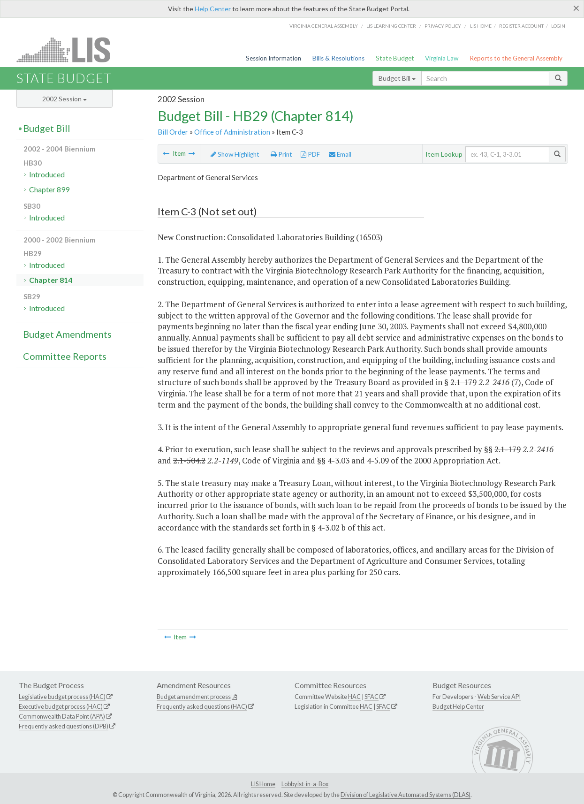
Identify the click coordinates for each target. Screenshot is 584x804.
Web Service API (499, 696)
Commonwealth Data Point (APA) (62, 716)
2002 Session (64, 99)
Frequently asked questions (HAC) (202, 706)
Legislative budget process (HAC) (62, 696)
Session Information (273, 58)
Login (558, 26)
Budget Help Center (458, 706)
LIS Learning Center (391, 26)
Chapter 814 (50, 279)
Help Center (213, 9)
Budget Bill (397, 78)
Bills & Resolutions (338, 58)
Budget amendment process (194, 696)
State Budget (395, 58)
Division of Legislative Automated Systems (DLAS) (405, 794)
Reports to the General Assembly (516, 58)
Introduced (47, 174)
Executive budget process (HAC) (61, 706)
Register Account (521, 26)
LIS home (481, 26)
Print (281, 154)
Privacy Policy (443, 26)
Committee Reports (64, 356)
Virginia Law (441, 58)
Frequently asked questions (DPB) (63, 726)
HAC (354, 696)
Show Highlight (235, 154)
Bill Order (173, 132)
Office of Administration (232, 132)
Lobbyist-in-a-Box (304, 784)
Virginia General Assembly (323, 26)
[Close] (576, 8)
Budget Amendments (67, 334)
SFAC (371, 696)
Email (340, 154)
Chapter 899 (49, 189)
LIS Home (263, 784)
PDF (310, 154)
